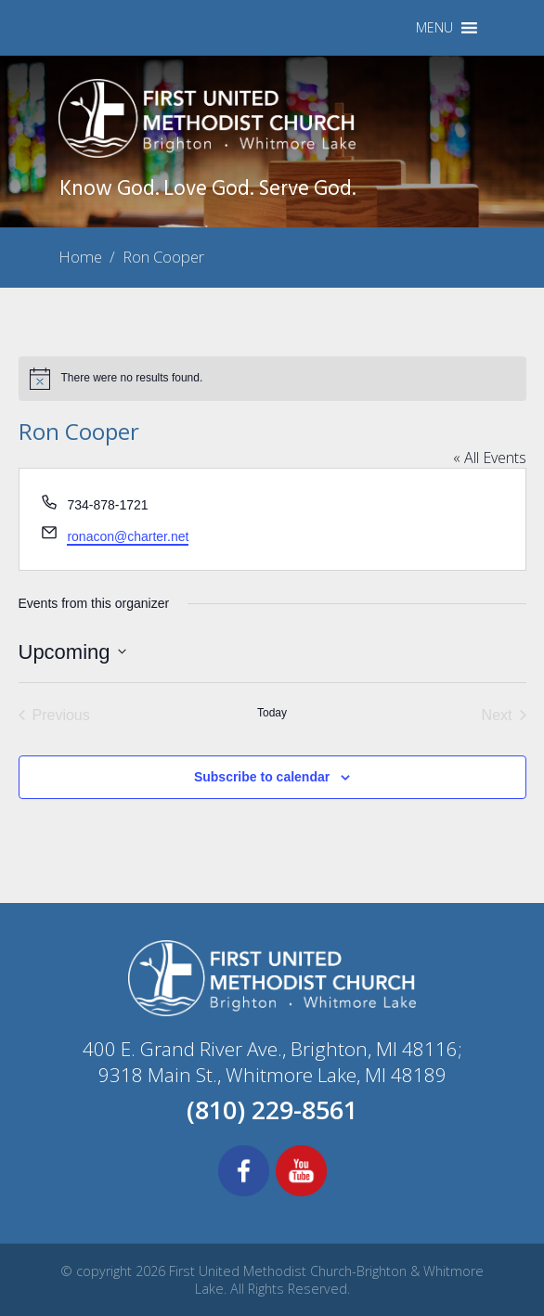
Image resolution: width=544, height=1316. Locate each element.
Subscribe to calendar (262, 776)
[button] (434, 28)
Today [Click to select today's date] (272, 712)
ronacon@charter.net (127, 536)
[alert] (272, 378)
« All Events (489, 457)
